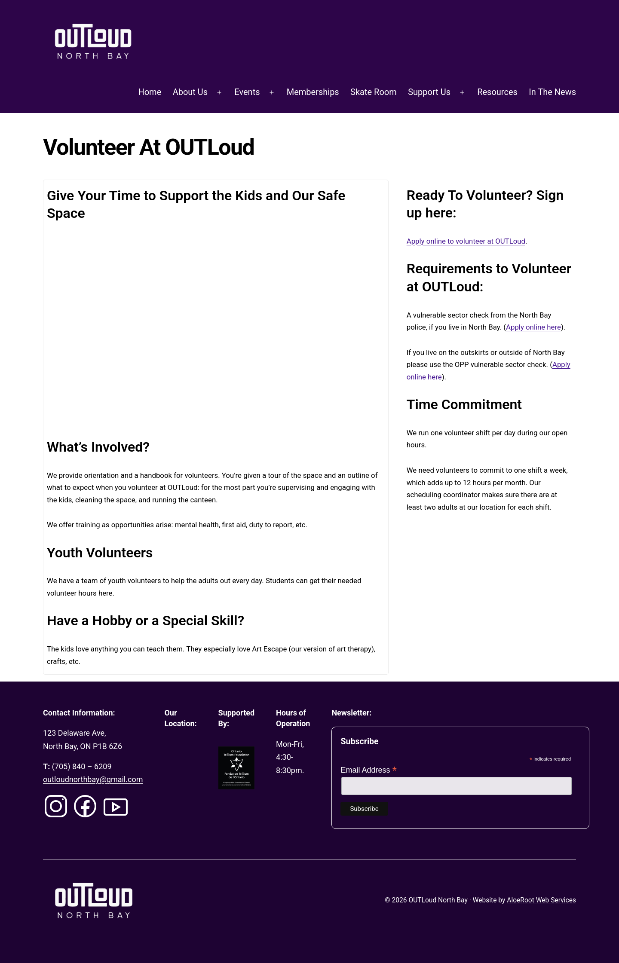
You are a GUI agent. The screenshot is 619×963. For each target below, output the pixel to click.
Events (247, 92)
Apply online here (533, 327)
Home (149, 92)
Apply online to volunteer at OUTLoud (466, 241)
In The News (552, 92)
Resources (497, 92)
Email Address (368, 770)
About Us (190, 92)
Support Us (429, 92)
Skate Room (373, 92)
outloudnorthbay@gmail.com (93, 779)
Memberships (313, 92)
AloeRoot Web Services (541, 900)
